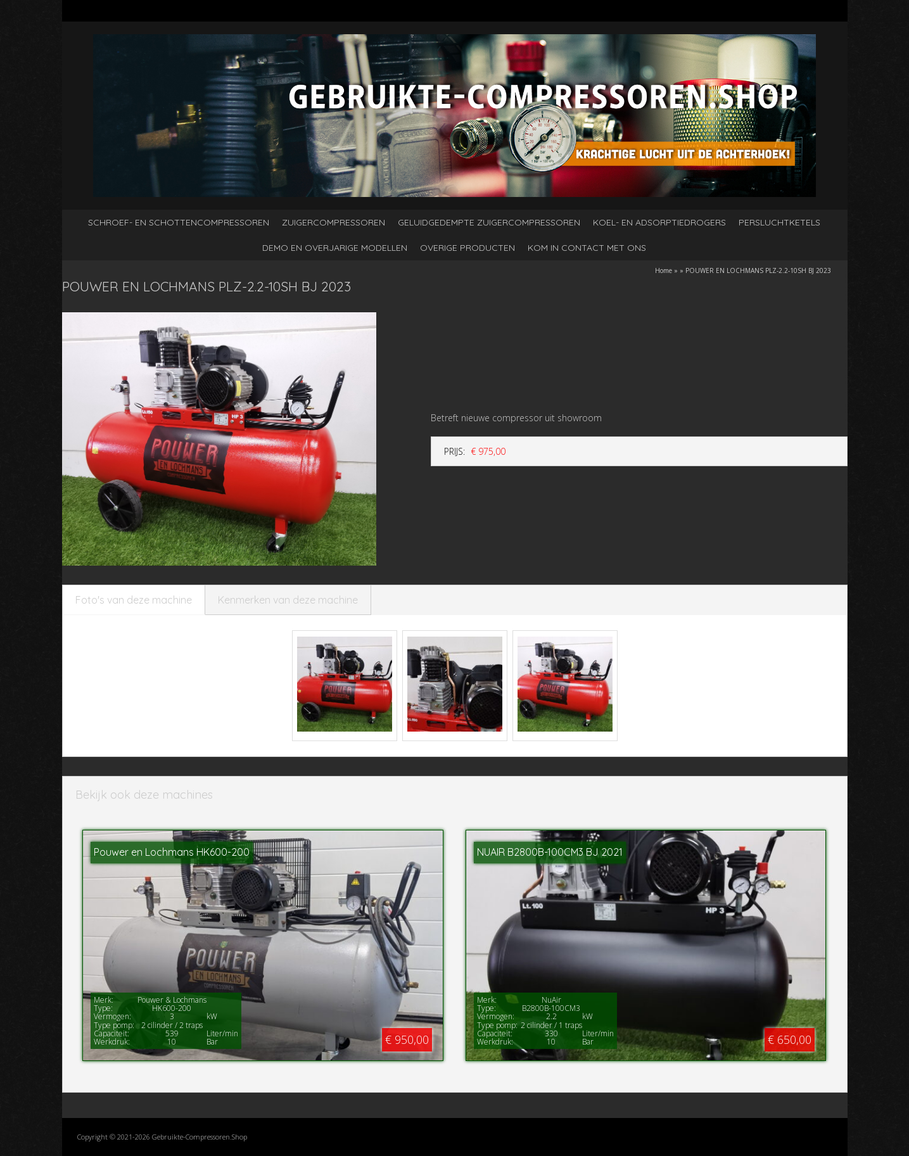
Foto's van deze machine (133, 600)
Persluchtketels (779, 222)
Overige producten (467, 247)
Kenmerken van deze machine (288, 600)
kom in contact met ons (587, 247)
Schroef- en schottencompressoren (178, 222)
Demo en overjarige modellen (334, 247)
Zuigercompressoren (333, 222)
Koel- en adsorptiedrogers (659, 222)
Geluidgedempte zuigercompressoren (489, 222)
